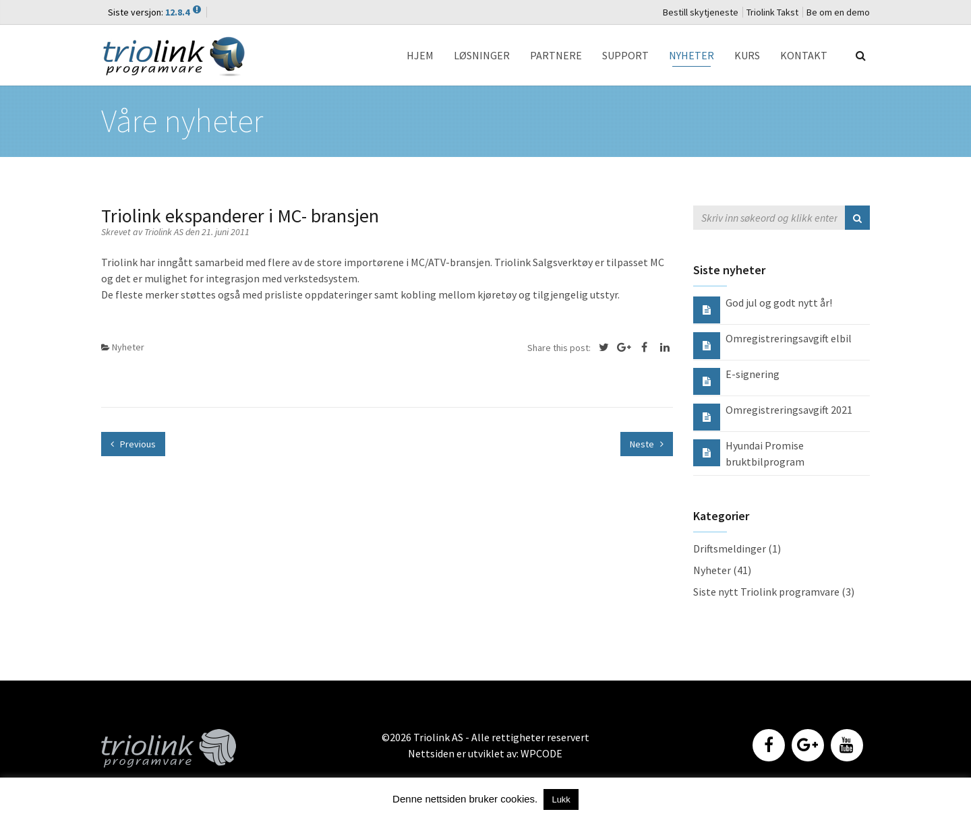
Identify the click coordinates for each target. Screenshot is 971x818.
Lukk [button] (561, 799)
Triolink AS (164, 232)
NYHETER (691, 55)
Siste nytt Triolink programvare (766, 591)
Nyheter (128, 347)
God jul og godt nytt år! (779, 302)
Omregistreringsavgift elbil (789, 338)
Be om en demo (838, 12)
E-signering (752, 374)
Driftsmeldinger (729, 548)
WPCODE (541, 753)
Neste (647, 444)
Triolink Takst (772, 12)
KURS (747, 55)
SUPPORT (625, 55)
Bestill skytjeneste (700, 12)
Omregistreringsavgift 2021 (789, 409)
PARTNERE (556, 55)
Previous (133, 444)
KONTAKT (803, 55)
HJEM (420, 55)
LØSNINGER (482, 55)
